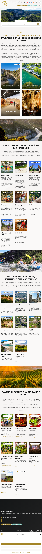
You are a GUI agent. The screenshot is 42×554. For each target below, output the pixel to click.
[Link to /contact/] (36, 2)
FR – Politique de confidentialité (25, 552)
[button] (40, 534)
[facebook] (19, 2)
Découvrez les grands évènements (33, 466)
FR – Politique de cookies (15, 552)
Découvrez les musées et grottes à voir (6, 492)
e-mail (11, 520)
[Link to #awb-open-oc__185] (40, 5)
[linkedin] (24, 2)
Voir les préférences (21, 549)
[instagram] (22, 2)
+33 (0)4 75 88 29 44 (10, 519)
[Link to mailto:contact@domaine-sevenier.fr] (40, 2)
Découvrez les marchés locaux (7, 436)
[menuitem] (27, 2)
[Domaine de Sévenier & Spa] (5, 1)
